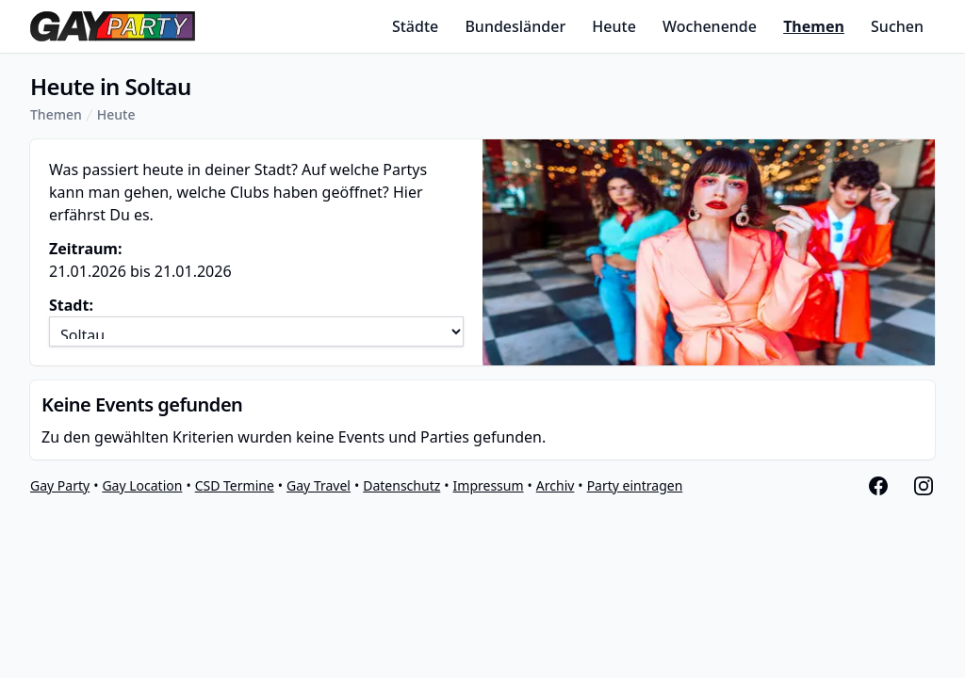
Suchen (897, 26)
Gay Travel (318, 485)
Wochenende (709, 26)
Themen (813, 26)
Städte (415, 26)
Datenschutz (401, 485)
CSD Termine (234, 485)
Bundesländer (515, 26)
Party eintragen (635, 485)
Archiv (555, 485)
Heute (614, 26)
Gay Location (142, 485)
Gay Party (60, 485)
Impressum (488, 485)
